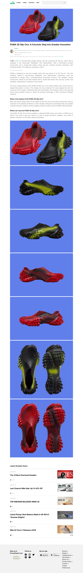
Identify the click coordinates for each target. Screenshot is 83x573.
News (37, 2)
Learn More (61, 56)
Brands (64, 551)
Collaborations (67, 555)
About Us (65, 559)
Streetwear (31, 2)
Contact (64, 563)
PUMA (17, 61)
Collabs (25, 2)
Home (12, 7)
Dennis (16, 48)
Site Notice (65, 557)
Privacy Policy (66, 561)
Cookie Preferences (66, 567)
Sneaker (19, 2)
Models (64, 553)
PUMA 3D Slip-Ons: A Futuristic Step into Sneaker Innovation (42, 7)
